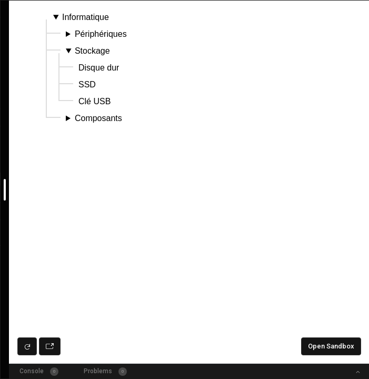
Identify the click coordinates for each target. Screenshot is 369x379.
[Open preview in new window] (50, 346)
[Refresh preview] (27, 346)
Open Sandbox (331, 346)
